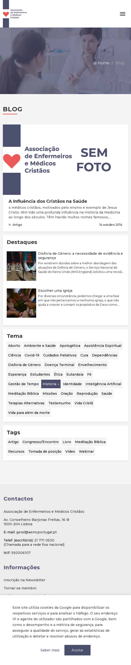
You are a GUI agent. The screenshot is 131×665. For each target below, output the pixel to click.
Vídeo (70, 451)
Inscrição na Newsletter (24, 580)
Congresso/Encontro (41, 442)
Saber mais (50, 650)
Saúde (107, 393)
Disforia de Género (24, 365)
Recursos (16, 451)
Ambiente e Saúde (40, 346)
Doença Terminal (59, 365)
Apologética (70, 346)
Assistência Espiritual (102, 346)
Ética (58, 374)
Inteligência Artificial (103, 384)
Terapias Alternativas (26, 403)
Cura (84, 355)
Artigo (13, 442)
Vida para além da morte (29, 413)
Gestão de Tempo (23, 384)
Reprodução (87, 393)
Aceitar (77, 650)
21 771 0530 (44, 540)
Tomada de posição (45, 451)
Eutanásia (74, 374)
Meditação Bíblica (23, 393)
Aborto (14, 346)
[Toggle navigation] (122, 14)
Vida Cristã (83, 403)
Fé (89, 374)
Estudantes (40, 374)
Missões (50, 393)
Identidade (72, 384)
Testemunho (59, 403)
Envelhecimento (92, 365)
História (49, 384)
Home (101, 66)
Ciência (14, 355)
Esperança (17, 374)
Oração (67, 393)
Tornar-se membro (20, 588)
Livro (67, 442)
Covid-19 (32, 355)
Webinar (86, 451)
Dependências (104, 355)
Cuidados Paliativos (60, 355)
